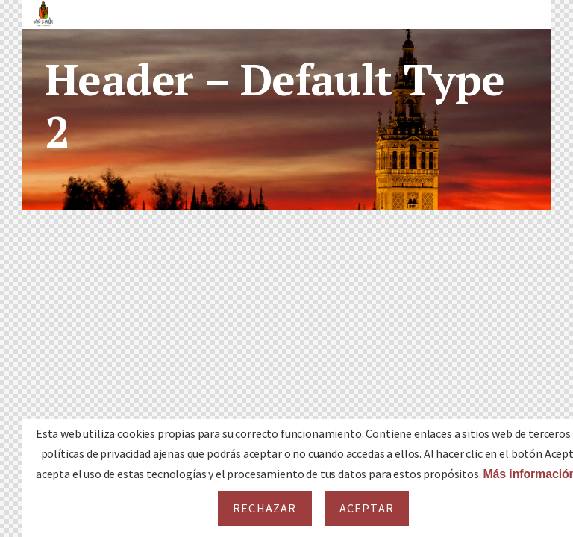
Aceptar (366, 507)
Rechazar (265, 507)
